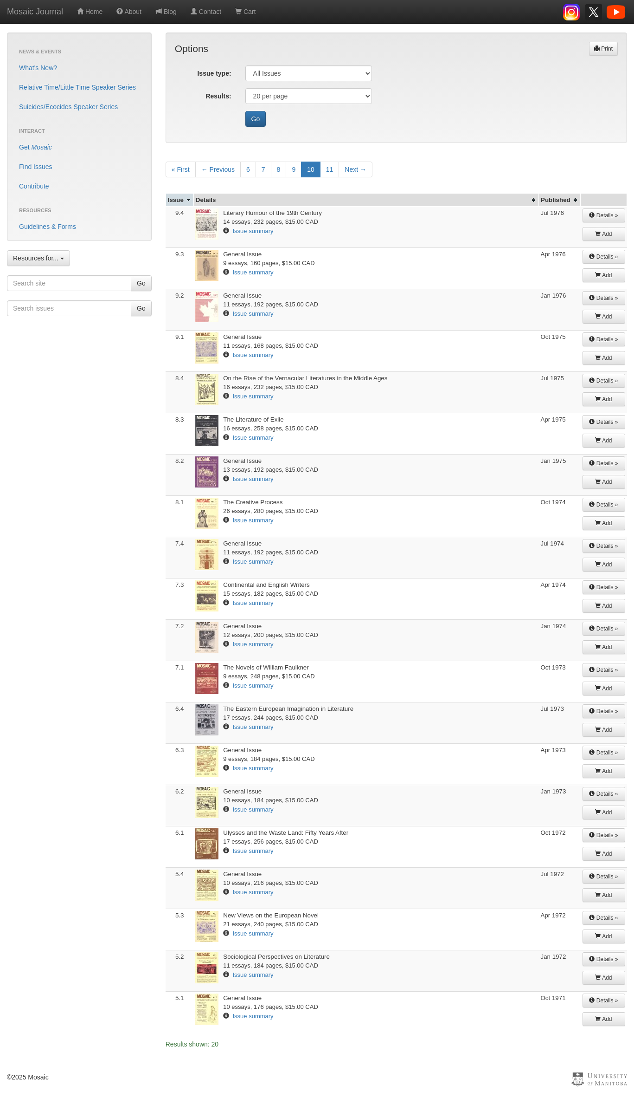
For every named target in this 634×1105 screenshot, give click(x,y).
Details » (603, 215)
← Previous (218, 169)
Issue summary (252, 231)
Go (141, 283)
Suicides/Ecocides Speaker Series (68, 106)
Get (35, 147)
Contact (206, 11)
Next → (355, 169)
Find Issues (35, 166)
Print (603, 49)
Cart (245, 11)
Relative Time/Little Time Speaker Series (77, 87)
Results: (218, 96)
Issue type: (214, 73)
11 (329, 169)
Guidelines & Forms (47, 226)
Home (89, 11)
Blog (166, 11)
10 (310, 169)
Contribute (34, 186)
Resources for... (38, 258)
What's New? (38, 68)
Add (603, 234)
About (128, 11)
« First (181, 169)
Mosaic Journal (35, 11)
